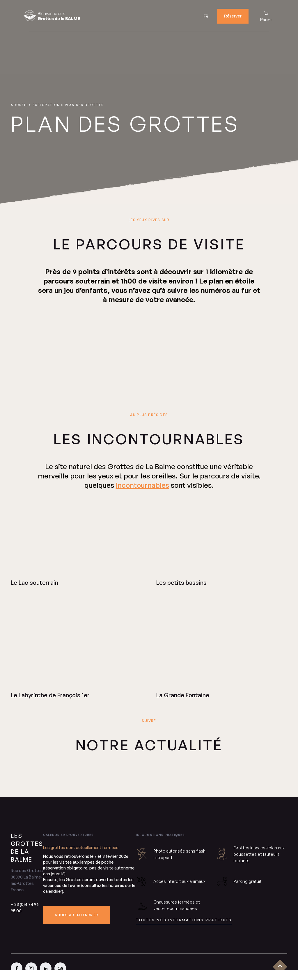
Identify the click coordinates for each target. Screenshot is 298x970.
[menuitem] (206, 16)
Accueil (19, 105)
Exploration (46, 105)
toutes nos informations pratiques (184, 920)
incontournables (142, 485)
